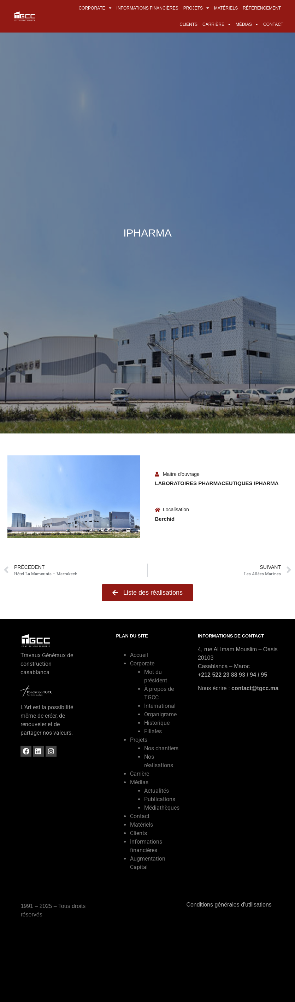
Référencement (262, 8)
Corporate (94, 8)
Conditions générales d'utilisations (228, 905)
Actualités (156, 790)
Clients (188, 24)
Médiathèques (161, 807)
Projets (196, 8)
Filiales (153, 731)
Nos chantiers (161, 748)
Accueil (139, 655)
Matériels (226, 8)
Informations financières (147, 8)
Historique (157, 723)
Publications (159, 799)
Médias (247, 24)
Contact (273, 24)
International (160, 706)
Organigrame (160, 714)
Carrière (216, 24)
